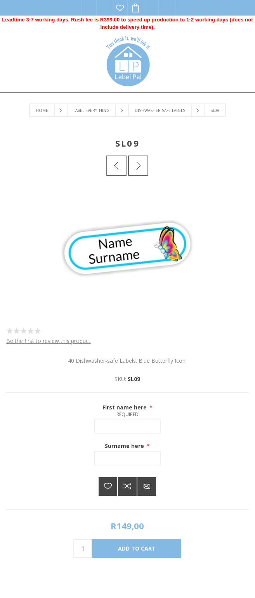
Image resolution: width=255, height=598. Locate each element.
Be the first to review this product (48, 340)
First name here (125, 407)
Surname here (125, 445)
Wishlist (120, 8)
